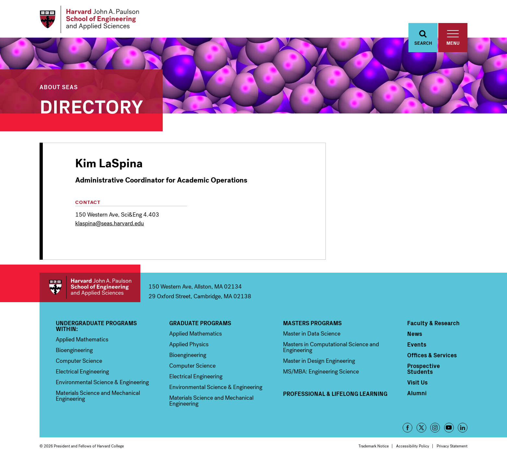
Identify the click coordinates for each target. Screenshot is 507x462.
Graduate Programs (200, 323)
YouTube (449, 427)
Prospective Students (423, 368)
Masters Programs (312, 323)
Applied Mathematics (82, 339)
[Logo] (89, 19)
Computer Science (79, 361)
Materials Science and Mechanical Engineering (98, 396)
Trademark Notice (374, 446)
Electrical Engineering (82, 371)
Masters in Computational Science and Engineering (331, 347)
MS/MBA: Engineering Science (321, 371)
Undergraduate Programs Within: (96, 326)
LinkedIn (462, 427)
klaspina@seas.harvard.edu (109, 223)
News (414, 334)
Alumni (417, 393)
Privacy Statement (452, 446)
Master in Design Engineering (319, 361)
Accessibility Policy (412, 446)
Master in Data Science (311, 334)
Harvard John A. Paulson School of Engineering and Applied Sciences (90, 287)
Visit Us (417, 382)
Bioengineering (74, 350)
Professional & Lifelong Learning (335, 394)
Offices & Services (432, 355)
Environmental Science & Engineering (102, 382)
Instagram (435, 427)
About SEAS (59, 87)
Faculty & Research (433, 323)
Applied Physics (188, 344)
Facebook (407, 427)
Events (416, 344)
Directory (91, 105)
